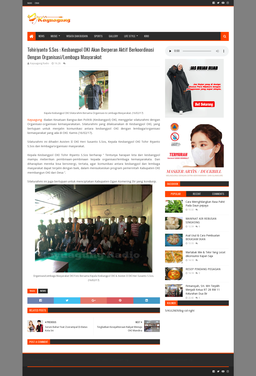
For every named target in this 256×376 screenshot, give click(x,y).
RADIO (29, 3)
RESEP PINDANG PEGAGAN (203, 269)
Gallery (113, 36)
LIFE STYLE (129, 36)
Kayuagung (34, 120)
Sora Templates (49, 371)
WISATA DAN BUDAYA (77, 36)
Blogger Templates (71, 371)
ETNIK (37, 3)
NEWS (41, 36)
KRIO (146, 36)
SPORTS (98, 36)
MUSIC (54, 36)
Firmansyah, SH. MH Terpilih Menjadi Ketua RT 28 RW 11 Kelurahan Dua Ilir (203, 289)
